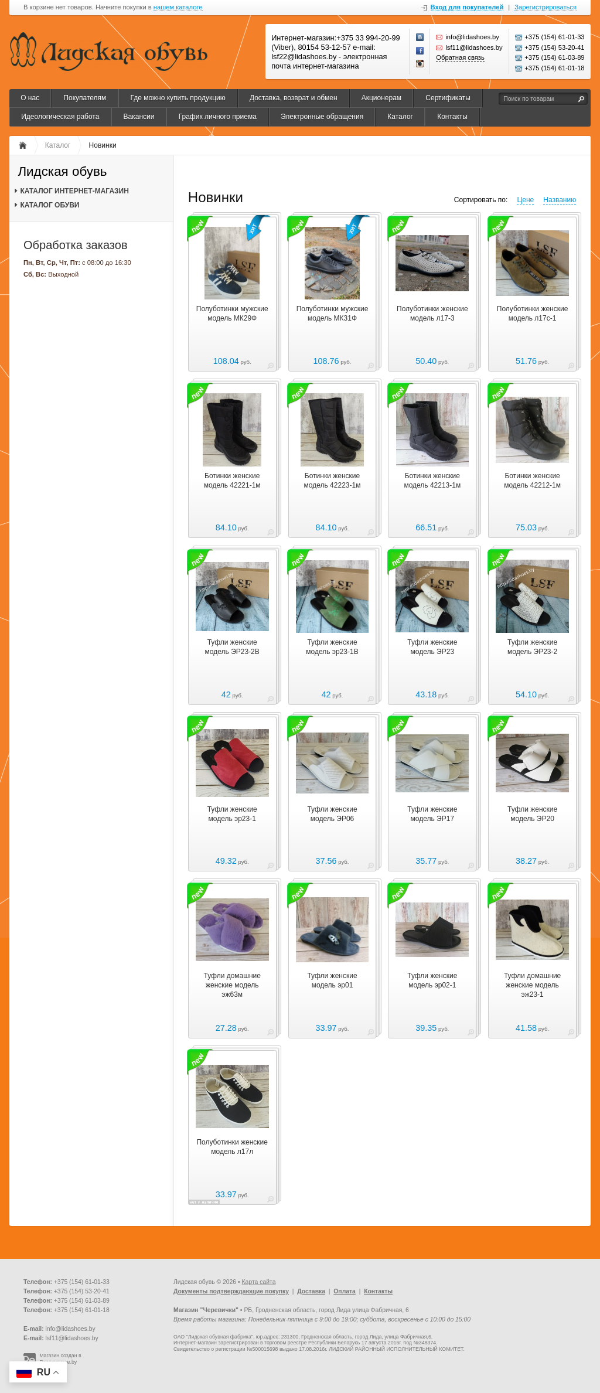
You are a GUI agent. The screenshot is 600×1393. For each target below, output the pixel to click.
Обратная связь (460, 57)
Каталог (400, 117)
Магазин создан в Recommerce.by (60, 1359)
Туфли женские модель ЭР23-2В (232, 647)
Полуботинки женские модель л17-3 (432, 313)
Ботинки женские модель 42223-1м (332, 480)
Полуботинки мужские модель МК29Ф (232, 313)
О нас (30, 98)
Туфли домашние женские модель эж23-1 (532, 985)
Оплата (344, 1291)
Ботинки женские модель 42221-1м (232, 480)
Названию (559, 200)
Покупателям (84, 98)
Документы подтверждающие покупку (231, 1291)
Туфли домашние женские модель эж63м (232, 985)
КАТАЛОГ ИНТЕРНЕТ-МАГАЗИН (74, 191)
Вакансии (139, 117)
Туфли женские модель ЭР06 (332, 814)
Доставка (311, 1291)
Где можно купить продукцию (177, 98)
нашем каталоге (178, 7)
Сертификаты (448, 98)
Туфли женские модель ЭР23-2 (532, 647)
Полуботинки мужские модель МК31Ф (332, 313)
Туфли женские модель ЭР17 (432, 814)
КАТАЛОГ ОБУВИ (49, 205)
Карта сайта (259, 1282)
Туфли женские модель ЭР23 (432, 647)
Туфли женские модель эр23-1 (232, 814)
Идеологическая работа (60, 117)
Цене (525, 200)
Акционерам (381, 98)
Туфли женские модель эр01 (332, 980)
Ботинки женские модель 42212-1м (532, 480)
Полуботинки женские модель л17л (232, 1147)
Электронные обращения (322, 117)
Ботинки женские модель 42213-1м (432, 480)
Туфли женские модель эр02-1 (432, 980)
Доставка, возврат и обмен (294, 98)
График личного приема (218, 117)
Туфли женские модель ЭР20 (532, 814)
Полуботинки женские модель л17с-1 (532, 313)
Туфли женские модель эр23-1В (332, 647)
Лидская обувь (62, 172)
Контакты (452, 117)
